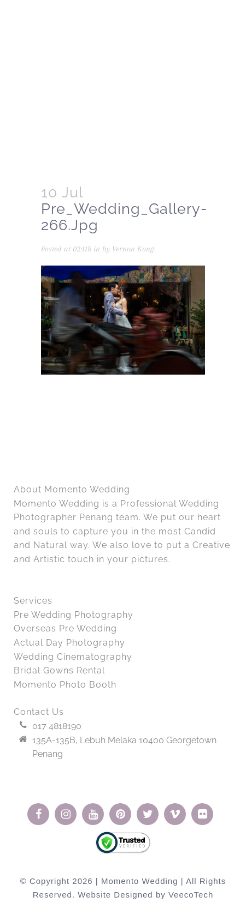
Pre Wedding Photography (73, 615)
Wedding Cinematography (73, 657)
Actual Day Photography (69, 642)
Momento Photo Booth (65, 684)
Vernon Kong (133, 248)
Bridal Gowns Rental (59, 670)
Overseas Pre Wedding (65, 628)
